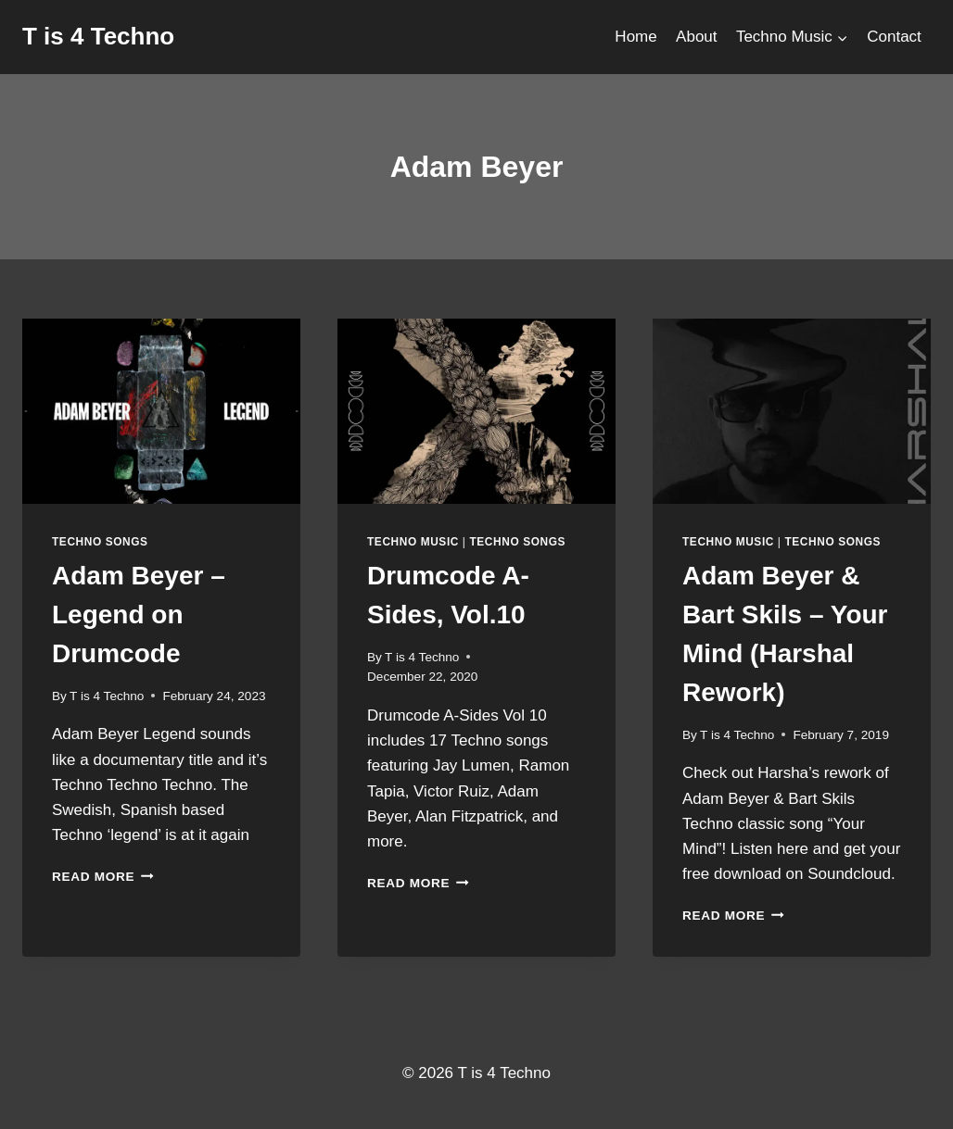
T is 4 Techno (107, 696)
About (696, 36)
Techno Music (413, 541)
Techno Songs (100, 541)
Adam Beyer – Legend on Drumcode (138, 614)
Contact (894, 36)
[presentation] (161, 411)
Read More (103, 877)
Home (635, 36)
